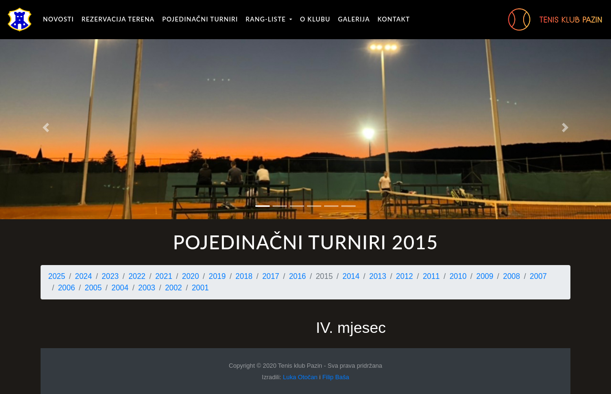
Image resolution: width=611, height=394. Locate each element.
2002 (173, 288)
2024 (83, 276)
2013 (378, 276)
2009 (485, 276)
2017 (270, 276)
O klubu (315, 19)
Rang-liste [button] (267, 19)
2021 (163, 276)
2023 (110, 276)
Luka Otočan (300, 377)
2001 (200, 288)
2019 (217, 276)
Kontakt (394, 19)
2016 (297, 276)
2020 (190, 276)
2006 (66, 288)
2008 (511, 276)
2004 (120, 288)
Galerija (354, 19)
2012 (404, 276)
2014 (351, 276)
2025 (56, 276)
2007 (538, 276)
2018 (244, 276)
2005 (93, 288)
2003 (147, 288)
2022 (137, 276)
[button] (46, 127)
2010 (458, 276)
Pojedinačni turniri (200, 19)
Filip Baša (335, 377)
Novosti (58, 19)
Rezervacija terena (118, 19)
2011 (431, 276)
